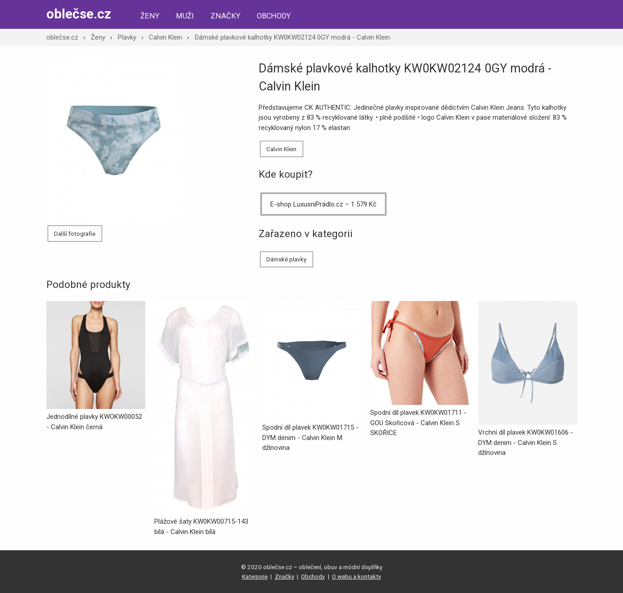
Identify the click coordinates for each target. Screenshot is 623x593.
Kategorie (255, 576)
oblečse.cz (78, 14)
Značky (225, 16)
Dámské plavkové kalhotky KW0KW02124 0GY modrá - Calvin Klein (292, 37)
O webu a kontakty (356, 576)
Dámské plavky (286, 259)
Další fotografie (74, 233)
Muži (185, 16)
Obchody (274, 16)
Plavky (127, 37)
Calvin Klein (165, 37)
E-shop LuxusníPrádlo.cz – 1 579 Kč (323, 204)
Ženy (149, 16)
